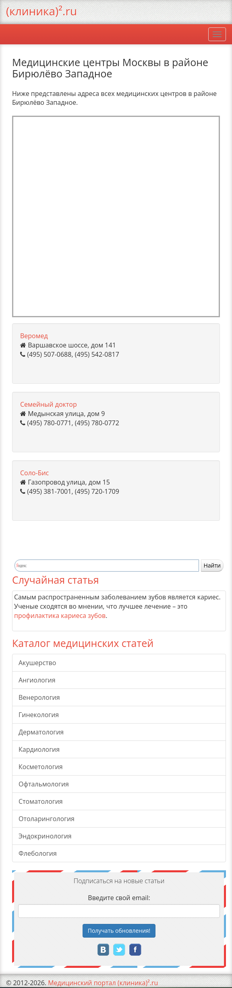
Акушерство (37, 662)
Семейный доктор (48, 404)
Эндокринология (45, 836)
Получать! (119, 930)
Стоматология (41, 801)
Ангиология (37, 680)
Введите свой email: (119, 897)
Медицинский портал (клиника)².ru (103, 982)
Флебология (38, 853)
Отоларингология (47, 818)
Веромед (34, 335)
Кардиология (39, 749)
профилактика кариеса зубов (60, 615)
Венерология (39, 697)
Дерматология (41, 732)
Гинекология (39, 714)
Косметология (41, 766)
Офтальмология (44, 784)
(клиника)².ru (41, 11)
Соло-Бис (34, 472)
